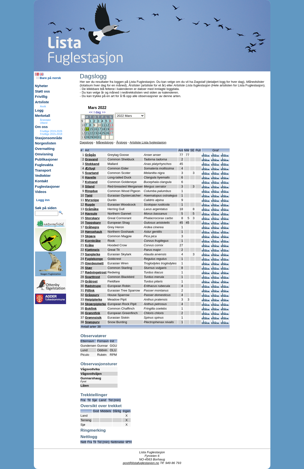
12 (107, 125)
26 (107, 133)
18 (103, 129)
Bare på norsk (48, 78)
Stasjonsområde (48, 138)
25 (103, 133)
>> (104, 112)
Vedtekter (43, 176)
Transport (43, 170)
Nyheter (41, 86)
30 (95, 137)
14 (87, 129)
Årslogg (121, 142)
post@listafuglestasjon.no (141, 463)
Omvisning (44, 154)
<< (91, 112)
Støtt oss (42, 91)
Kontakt (41, 181)
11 (103, 125)
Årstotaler (45, 119)
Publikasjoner (46, 159)
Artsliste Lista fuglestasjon (147, 142)
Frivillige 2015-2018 (51, 134)
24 (99, 133)
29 (91, 137)
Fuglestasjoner (47, 186)
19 (107, 129)
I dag (97, 112)
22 (91, 133)
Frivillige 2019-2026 (51, 131)
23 (95, 133)
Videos (40, 192)
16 (95, 129)
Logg (39, 110)
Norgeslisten (45, 143)
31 (99, 137)
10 (99, 125)
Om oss (41, 127)
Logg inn (43, 200)
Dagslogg (86, 142)
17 (99, 129)
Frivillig (41, 97)
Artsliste (42, 102)
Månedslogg (104, 142)
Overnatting (45, 149)
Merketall (42, 116)
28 (87, 137)
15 (91, 129)
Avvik (43, 106)
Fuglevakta (44, 165)
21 (87, 133)
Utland (43, 122)
